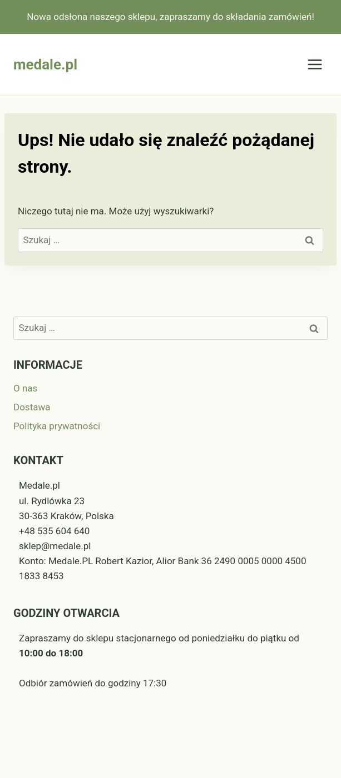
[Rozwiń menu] (315, 64)
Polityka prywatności (56, 425)
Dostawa (31, 407)
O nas (25, 388)
